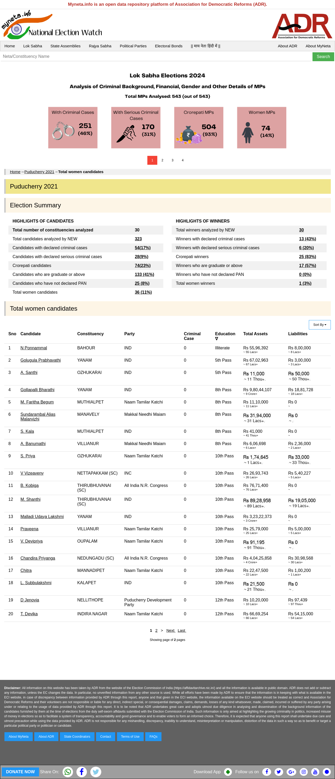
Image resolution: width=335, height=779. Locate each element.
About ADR (287, 46)
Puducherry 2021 (39, 171)
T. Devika (29, 614)
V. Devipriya (31, 541)
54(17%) (142, 248)
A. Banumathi (33, 443)
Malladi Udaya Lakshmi (42, 516)
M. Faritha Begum (37, 402)
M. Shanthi (30, 499)
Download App (207, 772)
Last (182, 630)
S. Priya (27, 456)
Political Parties (133, 46)
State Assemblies (66, 46)
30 (301, 230)
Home (9, 46)
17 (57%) (307, 265)
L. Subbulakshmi (35, 583)
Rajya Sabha (100, 46)
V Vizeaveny (32, 473)
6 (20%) (306, 248)
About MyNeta (318, 46)
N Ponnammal (33, 348)
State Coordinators (77, 736)
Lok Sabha (32, 46)
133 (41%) (144, 274)
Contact (105, 736)
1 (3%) (305, 283)
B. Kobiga (29, 485)
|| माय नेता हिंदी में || (205, 46)
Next (171, 630)
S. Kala (27, 431)
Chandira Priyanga (37, 558)
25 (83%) (307, 256)
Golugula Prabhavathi (40, 360)
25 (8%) (142, 283)
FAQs (153, 736)
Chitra (26, 570)
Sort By (319, 325)
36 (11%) (143, 292)
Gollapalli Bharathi (37, 390)
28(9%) (141, 256)
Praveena (29, 529)
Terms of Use (130, 736)
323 (138, 239)
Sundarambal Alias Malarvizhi (37, 416)
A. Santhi (28, 372)
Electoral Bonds (168, 46)
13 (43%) (307, 239)
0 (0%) (305, 274)
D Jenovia (29, 600)
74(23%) (142, 265)
